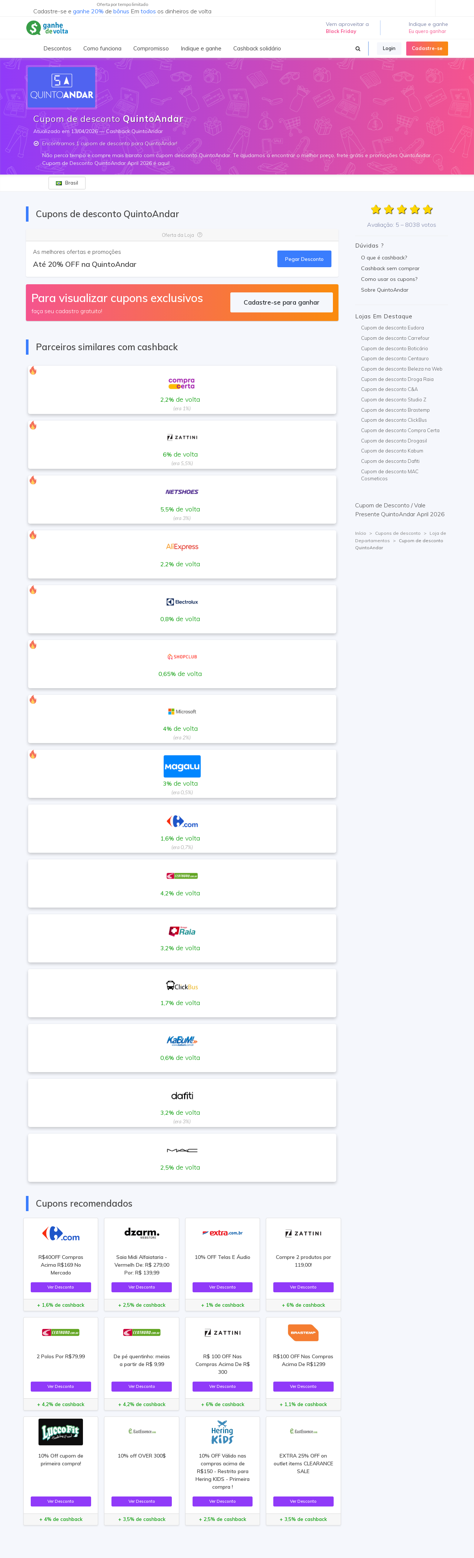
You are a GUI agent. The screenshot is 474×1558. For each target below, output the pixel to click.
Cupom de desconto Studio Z (393, 399)
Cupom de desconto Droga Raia (397, 379)
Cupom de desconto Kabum (392, 451)
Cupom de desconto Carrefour (395, 338)
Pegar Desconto (304, 259)
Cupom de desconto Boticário (394, 348)
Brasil (67, 183)
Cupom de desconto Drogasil (394, 441)
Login (389, 48)
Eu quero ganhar (427, 31)
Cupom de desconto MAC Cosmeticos (389, 475)
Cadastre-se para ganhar (282, 302)
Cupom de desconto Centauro (395, 358)
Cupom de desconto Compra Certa (400, 430)
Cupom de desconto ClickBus (394, 420)
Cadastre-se (427, 48)
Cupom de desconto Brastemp (395, 410)
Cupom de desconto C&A (389, 389)
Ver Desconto (60, 1287)
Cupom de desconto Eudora (392, 328)
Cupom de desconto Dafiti (390, 461)
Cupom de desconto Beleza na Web (402, 369)
